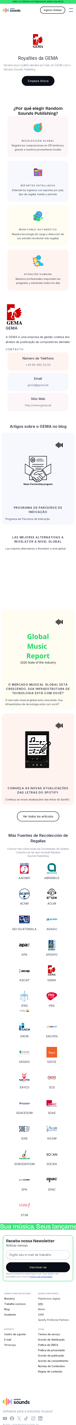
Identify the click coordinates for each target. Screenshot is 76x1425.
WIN (40, 1303)
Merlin (41, 1309)
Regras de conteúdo (50, 1371)
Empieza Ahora (38, 81)
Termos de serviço (49, 1334)
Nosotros (9, 1298)
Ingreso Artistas (53, 10)
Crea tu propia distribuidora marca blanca (38, 2)
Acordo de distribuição (51, 1339)
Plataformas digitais (49, 1298)
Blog (7, 1309)
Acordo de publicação (51, 1355)
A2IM (41, 1314)
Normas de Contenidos (51, 1366)
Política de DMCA (48, 1344)
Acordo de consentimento (53, 1360)
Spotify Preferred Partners (53, 1319)
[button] (71, 10)
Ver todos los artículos (38, 816)
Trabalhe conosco (15, 1303)
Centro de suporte (15, 1334)
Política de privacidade (41, 1276)
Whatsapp (10, 1344)
